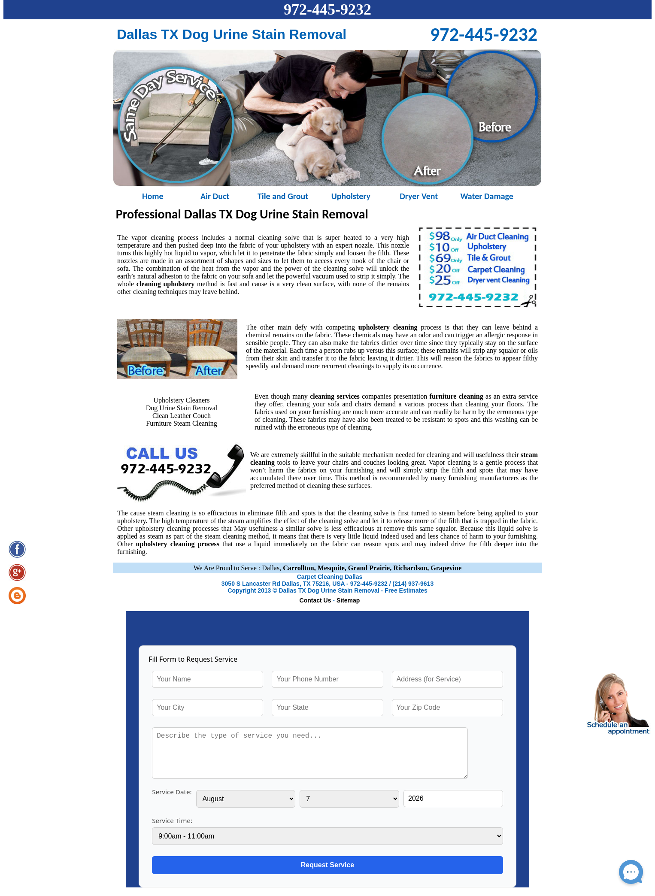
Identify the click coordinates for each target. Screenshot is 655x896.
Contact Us (315, 600)
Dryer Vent (419, 195)
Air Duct (214, 195)
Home (147, 195)
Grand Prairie (369, 568)
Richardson (410, 568)
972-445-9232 (327, 9)
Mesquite (331, 568)
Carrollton (298, 568)
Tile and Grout (283, 195)
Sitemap (348, 600)
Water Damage (486, 195)
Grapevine (446, 568)
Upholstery (350, 195)
